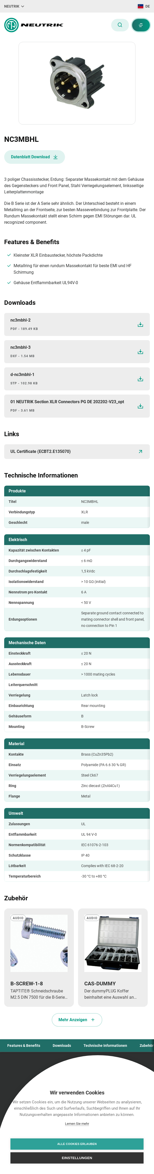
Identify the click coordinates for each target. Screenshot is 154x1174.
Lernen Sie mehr (77, 1124)
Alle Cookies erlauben (77, 1143)
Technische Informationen (105, 1045)
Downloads (62, 1045)
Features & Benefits (23, 1045)
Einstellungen (77, 1158)
